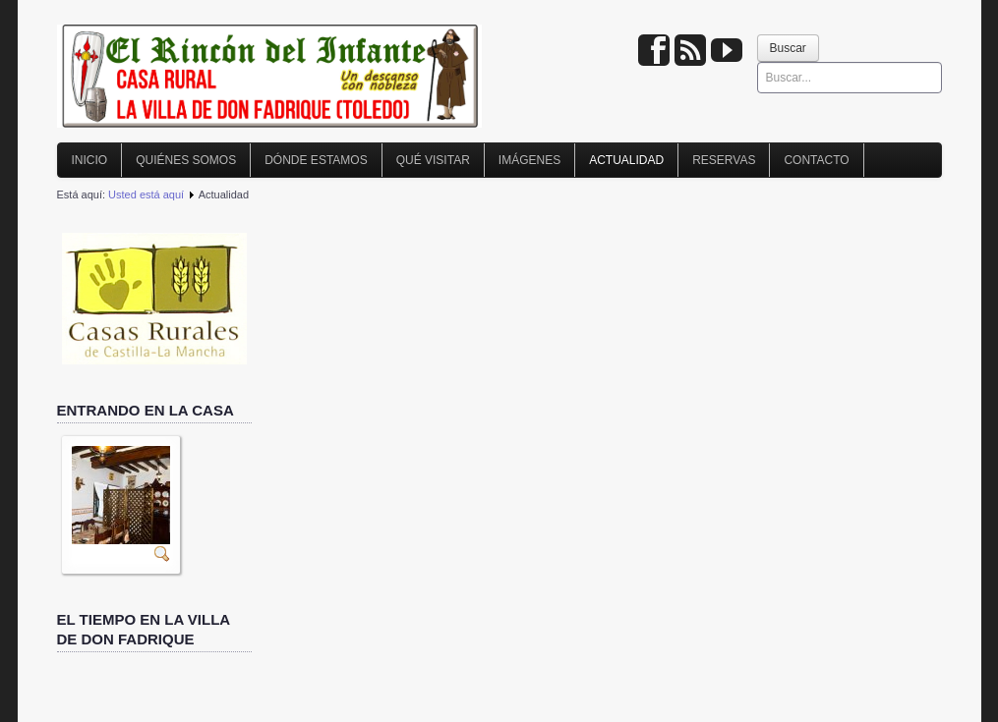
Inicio (90, 160)
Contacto (816, 160)
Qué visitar (433, 160)
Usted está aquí (146, 194)
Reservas (723, 160)
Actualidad (626, 160)
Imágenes (529, 160)
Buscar (788, 48)
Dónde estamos (315, 160)
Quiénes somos (186, 160)
